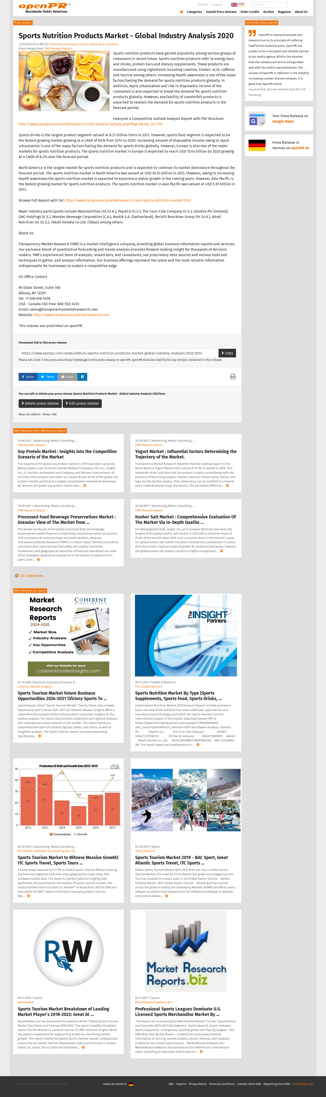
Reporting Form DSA (277, 1084)
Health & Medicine (163, 682)
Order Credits (250, 12)
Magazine (284, 12)
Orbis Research (145, 851)
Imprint (217, 4)
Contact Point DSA (249, 1084)
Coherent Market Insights (35, 686)
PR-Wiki (203, 4)
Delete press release (40, 403)
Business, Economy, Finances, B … (55, 682)
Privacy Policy (198, 1084)
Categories (194, 12)
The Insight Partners (148, 686)
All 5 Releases (28, 576)
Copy (227, 353)
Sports (155, 846)
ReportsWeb (26, 1002)
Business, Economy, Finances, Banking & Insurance (84, 44)
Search (298, 5)
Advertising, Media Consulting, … (55, 440)
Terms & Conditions (222, 1084)
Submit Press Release (221, 12)
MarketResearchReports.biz (153, 1002)
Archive (268, 12)
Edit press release (82, 403)
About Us (301, 12)
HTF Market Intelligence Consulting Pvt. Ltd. (47, 851)
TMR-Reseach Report (58, 48)
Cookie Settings (302, 1084)
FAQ (171, 1084)
